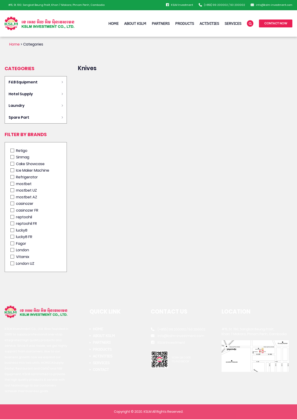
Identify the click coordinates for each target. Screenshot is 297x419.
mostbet (21, 184)
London (19, 250)
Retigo (18, 150)
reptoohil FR (23, 223)
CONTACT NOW (275, 23)
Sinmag (19, 157)
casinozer (21, 203)
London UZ (22, 263)
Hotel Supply (21, 94)
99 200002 (220, 5)
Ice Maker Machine (29, 170)
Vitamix (19, 256)
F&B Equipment (23, 82)
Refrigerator (24, 177)
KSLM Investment (182, 5)
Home (14, 44)
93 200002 (237, 5)
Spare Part (19, 117)
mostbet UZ (23, 190)
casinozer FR (24, 210)
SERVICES (233, 23)
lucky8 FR (21, 236)
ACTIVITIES (209, 23)
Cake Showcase (27, 164)
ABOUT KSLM (135, 23)
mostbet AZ (23, 197)
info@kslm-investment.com (274, 5)
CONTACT (101, 369)
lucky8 (18, 230)
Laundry (17, 105)
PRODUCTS (184, 23)
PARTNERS (161, 23)
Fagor (18, 243)
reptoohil (21, 217)
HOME (113, 23)
